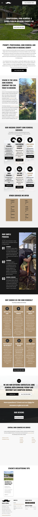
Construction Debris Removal (19, 146)
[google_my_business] (34, 503)
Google (27, 357)
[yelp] (32, 503)
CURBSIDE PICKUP (30, 174)
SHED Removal (9, 174)
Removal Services (11, 277)
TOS (9, 515)
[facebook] (28, 503)
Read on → (7, 494)
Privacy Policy (4, 515)
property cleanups (14, 106)
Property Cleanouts (12, 202)
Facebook (33, 357)
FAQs (30, 402)
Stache (16, 117)
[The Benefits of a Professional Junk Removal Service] (8, 475)
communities (30, 433)
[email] (26, 503)
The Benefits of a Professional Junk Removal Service (8, 483)
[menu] (2, 3)
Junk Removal (12, 98)
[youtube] (30, 503)
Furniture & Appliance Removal (13, 214)
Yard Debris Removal (30, 145)
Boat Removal (26, 202)
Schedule (8, 260)
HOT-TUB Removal (19, 174)
